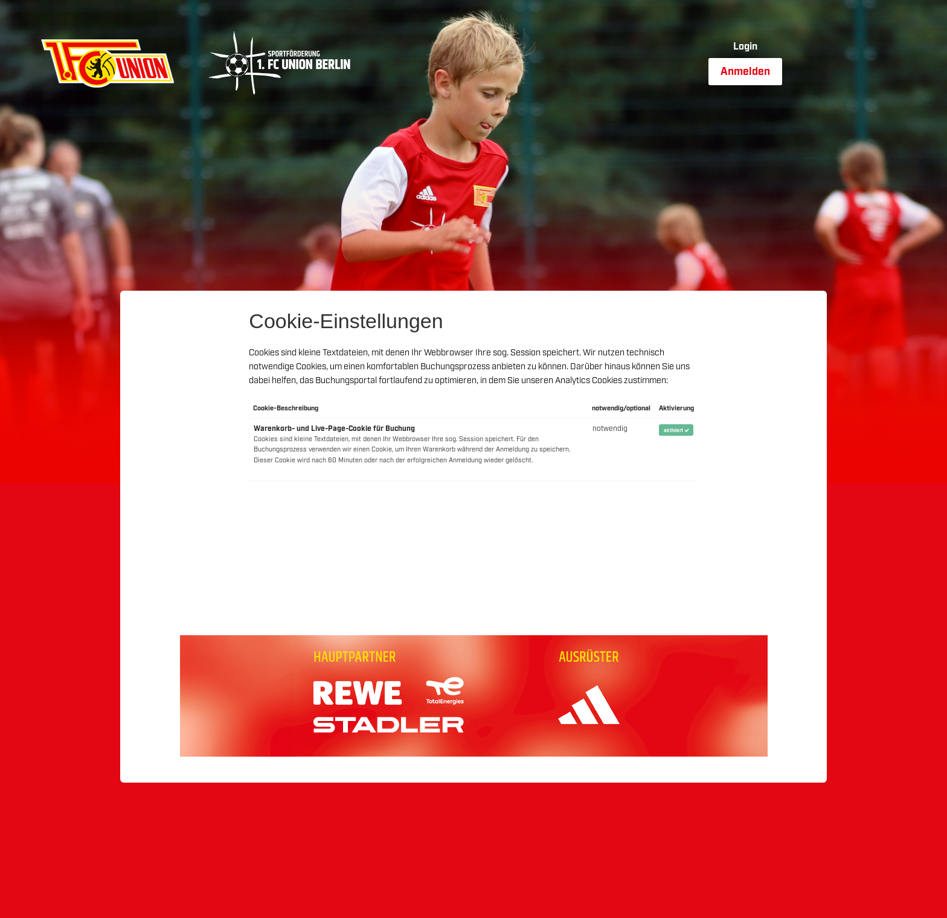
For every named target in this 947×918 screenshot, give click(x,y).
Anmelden (745, 72)
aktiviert (676, 430)
